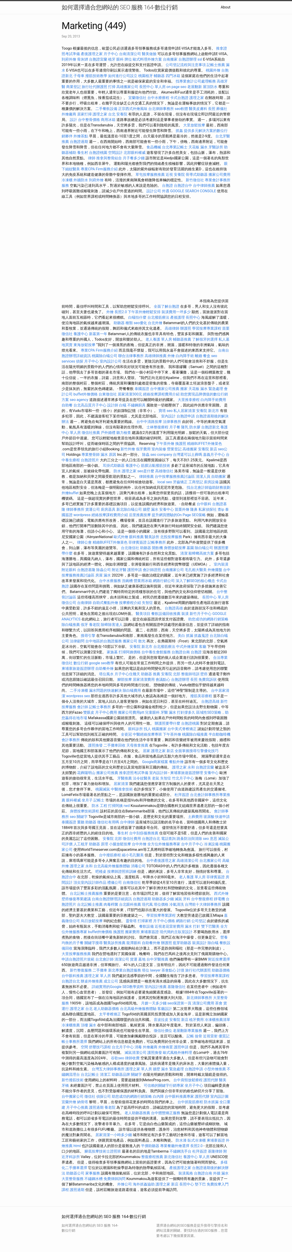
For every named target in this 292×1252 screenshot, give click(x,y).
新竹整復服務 (81, 970)
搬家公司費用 (219, 174)
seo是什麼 (145, 471)
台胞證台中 (183, 185)
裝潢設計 (199, 943)
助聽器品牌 (121, 1074)
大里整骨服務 (72, 1179)
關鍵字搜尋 (93, 943)
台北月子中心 (123, 1047)
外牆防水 (80, 180)
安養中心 (166, 509)
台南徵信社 (132, 882)
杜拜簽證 (182, 795)
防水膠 (194, 427)
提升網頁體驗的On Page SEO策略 (179, 515)
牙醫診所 (216, 147)
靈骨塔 (131, 921)
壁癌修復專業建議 (76, 899)
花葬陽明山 (86, 773)
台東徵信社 (108, 394)
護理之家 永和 (183, 767)
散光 (142, 641)
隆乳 (184, 427)
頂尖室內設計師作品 (89, 882)
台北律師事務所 (161, 109)
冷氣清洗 (176, 904)
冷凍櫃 (67, 180)
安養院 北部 (170, 674)
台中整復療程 (202, 899)
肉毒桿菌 (111, 904)
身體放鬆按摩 (175, 548)
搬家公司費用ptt (131, 712)
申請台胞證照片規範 (78, 959)
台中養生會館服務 (156, 652)
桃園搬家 (159, 729)
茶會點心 (169, 970)
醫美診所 (152, 537)
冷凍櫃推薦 (71, 1025)
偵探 (79, 361)
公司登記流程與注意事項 (186, 65)
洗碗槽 (127, 581)
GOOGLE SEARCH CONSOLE (193, 191)
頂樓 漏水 (88, 1025)
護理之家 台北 (104, 114)
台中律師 (127, 822)
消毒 (138, 1047)
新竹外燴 (127, 449)
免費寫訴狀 (207, 679)
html (77, 1146)
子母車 (78, 76)
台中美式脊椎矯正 (182, 729)
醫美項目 (143, 613)
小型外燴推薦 (215, 1069)
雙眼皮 (88, 712)
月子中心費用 (106, 712)
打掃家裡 (145, 921)
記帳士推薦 (216, 65)
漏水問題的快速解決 (105, 690)
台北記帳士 (90, 1074)
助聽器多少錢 (163, 899)
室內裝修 (158, 449)
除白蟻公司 (204, 548)
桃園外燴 (213, 70)
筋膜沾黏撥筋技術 (155, 465)
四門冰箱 (173, 76)
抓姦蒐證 (201, 635)
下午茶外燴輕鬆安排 (144, 312)
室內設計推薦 (156, 987)
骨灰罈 (82, 59)
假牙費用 (143, 449)
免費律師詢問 (114, 1179)
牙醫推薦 (124, 778)
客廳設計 (164, 1008)
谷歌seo (117, 1058)
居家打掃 (84, 114)
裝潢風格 (185, 1173)
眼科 (120, 59)
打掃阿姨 (115, 806)
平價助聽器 (150, 1146)
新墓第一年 (98, 334)
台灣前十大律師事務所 (203, 904)
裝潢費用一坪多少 (176, 312)
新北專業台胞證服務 (124, 970)
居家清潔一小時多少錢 (113, 1135)
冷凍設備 (211, 844)
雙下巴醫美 (210, 926)
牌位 (128, 59)
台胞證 (167, 185)
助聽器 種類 (123, 323)
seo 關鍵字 (79, 816)
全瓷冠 (126, 734)
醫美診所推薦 (114, 943)
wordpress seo (78, 696)
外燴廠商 (69, 114)
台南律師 (84, 603)
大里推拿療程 (189, 400)
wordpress (82, 515)
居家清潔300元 (130, 394)
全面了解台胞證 (166, 306)
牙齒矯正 (180, 482)
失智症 (147, 603)
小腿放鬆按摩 (120, 844)
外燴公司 (124, 1184)
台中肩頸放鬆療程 (188, 1080)
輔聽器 (159, 76)
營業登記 (174, 449)
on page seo (176, 87)
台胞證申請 (186, 416)
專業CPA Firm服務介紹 (99, 169)
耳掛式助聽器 (114, 465)
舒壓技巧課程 (100, 1047)
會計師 (82, 707)
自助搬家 (218, 476)
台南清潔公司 (130, 54)
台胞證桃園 (98, 152)
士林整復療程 (157, 427)
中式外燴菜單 (187, 646)
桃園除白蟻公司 (104, 356)
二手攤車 (100, 970)
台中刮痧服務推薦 (144, 833)
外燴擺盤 (215, 570)
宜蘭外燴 (69, 1102)
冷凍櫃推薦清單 (217, 1019)
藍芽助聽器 (182, 943)
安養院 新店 (207, 449)
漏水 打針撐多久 (182, 712)
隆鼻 (194, 509)
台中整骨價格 (89, 119)
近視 (169, 174)
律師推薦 (146, 476)
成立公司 (111, 981)
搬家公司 (130, 641)
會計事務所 (71, 740)
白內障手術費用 (213, 400)
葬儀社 (221, 109)
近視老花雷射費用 (169, 926)
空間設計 (115, 152)
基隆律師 (215, 1151)
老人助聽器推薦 (137, 1113)
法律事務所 (172, 421)
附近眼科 (69, 570)
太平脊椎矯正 (110, 1014)
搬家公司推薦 (107, 773)
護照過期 (96, 1107)
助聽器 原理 (98, 844)
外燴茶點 (80, 136)
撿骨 (198, 1036)
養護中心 (80, 334)
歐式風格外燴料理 (178, 1052)
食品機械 (153, 147)
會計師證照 (152, 570)
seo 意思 (210, 838)
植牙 (111, 59)
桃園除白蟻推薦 (195, 734)
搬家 (184, 389)
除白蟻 (213, 943)
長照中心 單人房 (152, 87)
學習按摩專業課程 (207, 328)
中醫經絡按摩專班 (148, 734)
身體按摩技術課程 (85, 811)
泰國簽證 (142, 389)
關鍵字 (136, 1074)
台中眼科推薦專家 (179, 1096)
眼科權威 (73, 800)
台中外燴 (139, 844)
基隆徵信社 (176, 987)
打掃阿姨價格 (130, 652)
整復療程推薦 (152, 1157)
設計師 (112, 405)
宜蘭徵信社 (137, 98)
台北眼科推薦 (130, 904)
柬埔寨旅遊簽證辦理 (78, 668)
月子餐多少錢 (134, 158)
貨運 (133, 959)
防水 (117, 471)
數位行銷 (80, 663)
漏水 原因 (108, 454)
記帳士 (99, 800)
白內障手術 (185, 356)
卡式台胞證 (179, 98)
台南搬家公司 (173, 570)
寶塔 (162, 410)
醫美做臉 (149, 54)
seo (170, 410)
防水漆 (181, 1140)
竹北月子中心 (183, 778)
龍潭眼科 (133, 943)
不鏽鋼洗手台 (180, 1151)
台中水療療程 (158, 98)
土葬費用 (195, 816)
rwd (127, 806)
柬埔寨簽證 (150, 932)
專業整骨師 (90, 454)
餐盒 (206, 356)
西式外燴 (221, 893)
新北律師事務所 (199, 998)
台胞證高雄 (174, 608)
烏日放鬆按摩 (92, 921)
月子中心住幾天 (127, 674)
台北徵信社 (130, 548)
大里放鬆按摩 (194, 125)
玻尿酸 (208, 816)
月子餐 (174, 427)
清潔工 (105, 1074)
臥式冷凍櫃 (197, 1140)
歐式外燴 (121, 537)
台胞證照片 (90, 460)
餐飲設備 (146, 926)
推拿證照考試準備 (134, 773)
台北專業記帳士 (175, 147)
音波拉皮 (161, 1019)
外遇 (165, 191)
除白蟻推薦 (71, 624)
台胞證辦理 (187, 59)
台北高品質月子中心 (89, 405)
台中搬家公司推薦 (164, 389)
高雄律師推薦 (156, 356)
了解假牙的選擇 (205, 339)
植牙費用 (196, 1019)
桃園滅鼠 (102, 789)
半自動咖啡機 (219, 734)
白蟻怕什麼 (137, 317)
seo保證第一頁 (179, 1003)
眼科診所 (135, 729)
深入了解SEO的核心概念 (195, 581)
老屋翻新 (194, 87)
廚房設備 (211, 482)
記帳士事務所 (100, 707)
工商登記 (195, 482)
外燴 (110, 312)
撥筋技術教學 (96, 76)
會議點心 (163, 679)
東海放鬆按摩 (84, 345)
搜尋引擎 (88, 635)
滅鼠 (178, 899)
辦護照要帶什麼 (167, 723)
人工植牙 (80, 844)
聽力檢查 (123, 432)
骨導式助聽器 (197, 174)
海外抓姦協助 (144, 1184)
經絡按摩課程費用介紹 (161, 394)
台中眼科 (204, 504)
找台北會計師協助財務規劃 (208, 487)
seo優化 (140, 323)
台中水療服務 (110, 581)
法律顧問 (77, 641)
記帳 (190, 1036)
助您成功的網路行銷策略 (208, 619)
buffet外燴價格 (85, 394)
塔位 (145, 970)
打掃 (111, 87)
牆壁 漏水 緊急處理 (168, 1069)
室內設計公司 (111, 361)
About (225, 7)
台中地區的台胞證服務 (103, 641)
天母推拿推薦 (137, 745)
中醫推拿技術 (122, 789)
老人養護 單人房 (159, 339)
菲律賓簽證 (137, 542)
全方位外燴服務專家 (164, 844)
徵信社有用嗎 (108, 822)
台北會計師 (104, 959)
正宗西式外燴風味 (133, 109)
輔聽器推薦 (182, 339)
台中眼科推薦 (72, 976)
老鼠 (155, 778)
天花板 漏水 (198, 147)
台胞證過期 (79, 141)
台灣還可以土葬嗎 (187, 454)
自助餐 (67, 405)
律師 (91, 158)
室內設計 (168, 416)
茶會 (218, 1003)
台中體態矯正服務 (166, 1113)
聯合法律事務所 (131, 356)
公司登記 (198, 921)
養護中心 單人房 (196, 1157)
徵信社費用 (132, 838)
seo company (161, 454)
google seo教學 (101, 663)
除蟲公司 (103, 570)
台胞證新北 (210, 427)
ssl (200, 59)
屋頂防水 (210, 87)
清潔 (184, 553)
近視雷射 (210, 1036)
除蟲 (145, 454)
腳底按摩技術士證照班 (103, 1151)
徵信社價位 (163, 1030)
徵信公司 (69, 603)
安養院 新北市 (207, 410)
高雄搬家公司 (127, 87)
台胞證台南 (181, 652)
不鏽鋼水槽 (93, 1179)
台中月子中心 (192, 844)
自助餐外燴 (104, 668)
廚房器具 (108, 509)
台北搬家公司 (210, 860)
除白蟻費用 (132, 690)
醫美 (222, 1080)
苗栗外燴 (182, 509)
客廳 (202, 646)
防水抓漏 (211, 1102)
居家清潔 (121, 784)
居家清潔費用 (144, 679)
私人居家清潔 (184, 410)
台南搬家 (170, 59)
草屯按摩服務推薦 (151, 174)
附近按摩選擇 (219, 959)
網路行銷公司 (164, 581)
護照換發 (95, 745)
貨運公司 (92, 509)
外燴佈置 (165, 1047)
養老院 (94, 624)
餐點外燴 (176, 762)
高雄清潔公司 (187, 860)
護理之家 (196, 98)
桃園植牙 (145, 76)
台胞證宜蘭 (98, 59)
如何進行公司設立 (122, 76)
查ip (221, 509)
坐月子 (87, 800)
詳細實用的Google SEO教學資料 (118, 987)
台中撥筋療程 (110, 855)
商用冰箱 (108, 119)
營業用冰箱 (143, 581)
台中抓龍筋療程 (190, 1102)
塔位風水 (106, 674)
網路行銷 (183, 921)
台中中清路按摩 (149, 421)
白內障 (158, 1096)
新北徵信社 (173, 1157)
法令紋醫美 (142, 778)
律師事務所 (75, 509)
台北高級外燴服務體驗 (112, 866)
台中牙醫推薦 (157, 959)
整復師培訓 (190, 674)
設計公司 (153, 191)
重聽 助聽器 (86, 822)
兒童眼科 (152, 712)
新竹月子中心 (200, 613)
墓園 (190, 548)
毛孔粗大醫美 (196, 570)
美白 (181, 635)
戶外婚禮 (108, 432)
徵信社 (89, 1096)
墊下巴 (200, 1184)
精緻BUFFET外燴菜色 (204, 443)
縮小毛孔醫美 (133, 855)
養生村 (82, 152)
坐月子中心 (194, 1085)
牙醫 (164, 712)
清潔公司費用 (203, 1003)
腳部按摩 (125, 679)
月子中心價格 (164, 921)
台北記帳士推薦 (90, 904)
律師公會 (84, 542)
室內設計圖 (219, 1096)
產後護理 (177, 317)
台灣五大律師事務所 (108, 1069)
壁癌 (204, 674)
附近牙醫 (119, 570)
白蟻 (122, 405)
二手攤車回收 (114, 745)
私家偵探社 (207, 509)
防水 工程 (99, 806)
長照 (211, 109)
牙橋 (65, 1085)
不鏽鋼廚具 (136, 405)
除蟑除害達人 (112, 624)
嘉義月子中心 (214, 454)
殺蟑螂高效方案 (201, 553)
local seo (164, 482)
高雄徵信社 (164, 471)
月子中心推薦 (77, 1107)
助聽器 (145, 548)
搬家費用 (132, 932)
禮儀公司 (114, 882)
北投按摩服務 (171, 537)
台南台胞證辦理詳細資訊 (112, 899)
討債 (180, 970)
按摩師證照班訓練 (122, 871)
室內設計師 (158, 773)
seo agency (79, 400)
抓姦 (179, 130)
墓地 (142, 959)
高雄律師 (172, 328)
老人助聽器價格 (106, 1008)
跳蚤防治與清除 (189, 838)
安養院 (121, 114)
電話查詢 (168, 838)
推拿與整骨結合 (109, 158)
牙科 (186, 899)
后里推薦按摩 (140, 515)
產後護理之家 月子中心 (99, 54)
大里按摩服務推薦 (77, 954)
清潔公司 (122, 959)
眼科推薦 (136, 537)
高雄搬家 (189, 449)
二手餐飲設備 (106, 109)
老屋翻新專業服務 (187, 1030)
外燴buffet (70, 493)
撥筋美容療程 (201, 696)
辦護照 (185, 328)
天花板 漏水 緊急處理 (205, 389)
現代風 (147, 904)
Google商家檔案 (155, 762)
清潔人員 (203, 476)
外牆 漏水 (221, 1173)
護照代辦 (210, 1080)
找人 (147, 729)
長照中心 (193, 317)
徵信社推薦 (91, 432)
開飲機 (157, 548)
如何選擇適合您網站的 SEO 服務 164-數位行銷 (119, 7)
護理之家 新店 (162, 751)
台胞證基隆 (86, 570)
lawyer (155, 970)
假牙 (84, 624)
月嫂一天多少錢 (154, 1003)
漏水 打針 (192, 926)
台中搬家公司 (72, 1096)
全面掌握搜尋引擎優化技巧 (197, 751)
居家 (146, 751)
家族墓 (112, 652)
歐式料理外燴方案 (148, 59)
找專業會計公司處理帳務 (196, 81)
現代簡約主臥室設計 (176, 932)
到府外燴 (69, 59)
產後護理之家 (180, 1168)
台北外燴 (155, 323)
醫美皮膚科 (198, 109)
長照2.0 (121, 312)
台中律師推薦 (204, 185)
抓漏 (189, 635)
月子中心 (91, 361)
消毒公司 (138, 866)
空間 (84, 1047)
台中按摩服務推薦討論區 (175, 476)
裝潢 (185, 613)
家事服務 (92, 1173)
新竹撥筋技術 (72, 1080)
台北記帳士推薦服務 (86, 893)
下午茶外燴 (165, 443)
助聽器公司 (75, 1173)
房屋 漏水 (103, 575)
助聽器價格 (221, 970)
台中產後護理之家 (161, 860)
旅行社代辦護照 (94, 87)
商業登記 (73, 87)
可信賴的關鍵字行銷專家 (164, 1085)
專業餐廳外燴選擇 (175, 1146)
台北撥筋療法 (158, 317)
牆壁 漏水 (150, 509)
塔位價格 (161, 904)
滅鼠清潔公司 (135, 1052)
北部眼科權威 (135, 152)
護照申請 (134, 570)
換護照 (180, 443)
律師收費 (132, 1058)
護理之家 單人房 (97, 976)
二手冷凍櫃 (79, 690)
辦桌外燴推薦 (92, 981)
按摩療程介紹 (130, 603)
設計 (73, 119)
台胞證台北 (151, 838)
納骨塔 (82, 1102)
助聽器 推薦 (150, 674)
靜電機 (219, 899)
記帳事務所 (157, 542)
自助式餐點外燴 (105, 603)
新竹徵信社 (195, 180)
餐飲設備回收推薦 (165, 613)
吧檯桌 (100, 871)
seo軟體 (181, 109)
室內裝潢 (221, 564)
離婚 (198, 356)
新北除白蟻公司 (129, 509)
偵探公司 (103, 1096)
